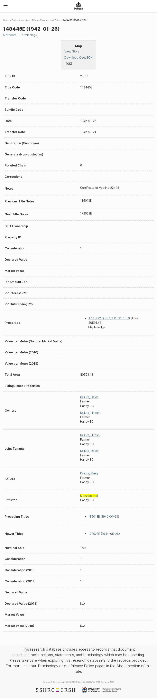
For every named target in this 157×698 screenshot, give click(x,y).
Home (6, 20)
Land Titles (32, 20)
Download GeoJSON (78, 57)
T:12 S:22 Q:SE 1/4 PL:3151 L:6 (109, 318)
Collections (18, 20)
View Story (72, 51)
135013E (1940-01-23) (103, 516)
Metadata (10, 35)
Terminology (28, 35)
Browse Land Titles (50, 20)
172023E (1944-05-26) (104, 533)
